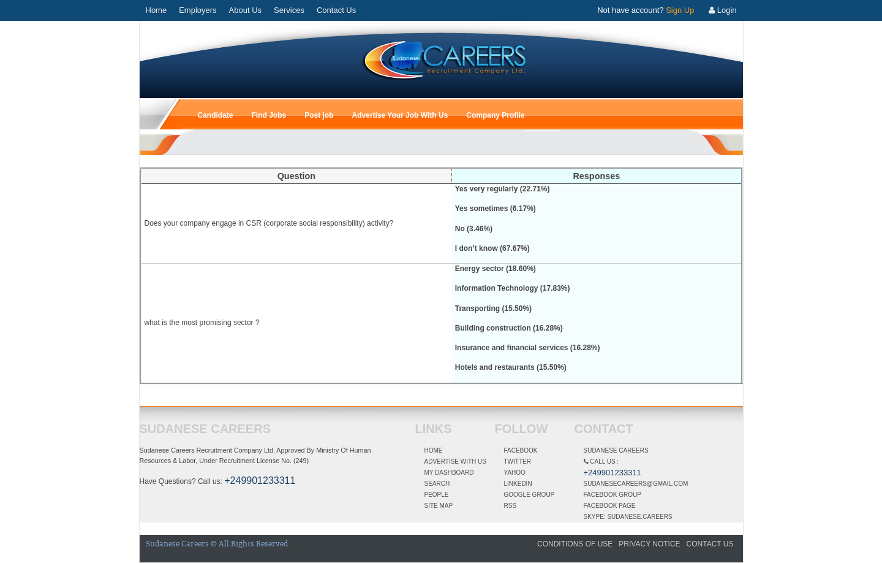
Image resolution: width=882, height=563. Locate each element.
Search (437, 483)
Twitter (517, 461)
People (436, 494)
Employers (197, 10)
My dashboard (449, 472)
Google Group (529, 494)
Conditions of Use (574, 544)
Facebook (521, 450)
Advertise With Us (455, 461)
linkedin (518, 483)
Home (156, 10)
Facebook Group (612, 494)
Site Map (438, 505)
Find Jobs (269, 115)
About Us (245, 10)
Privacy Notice (649, 544)
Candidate (215, 115)
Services (289, 10)
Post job (318, 115)
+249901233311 (259, 480)
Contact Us (336, 10)
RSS (510, 505)
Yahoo (515, 472)
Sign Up (680, 10)
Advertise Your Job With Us (400, 115)
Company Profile (495, 115)
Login (722, 10)
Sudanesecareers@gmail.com (636, 483)
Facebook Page (610, 505)
